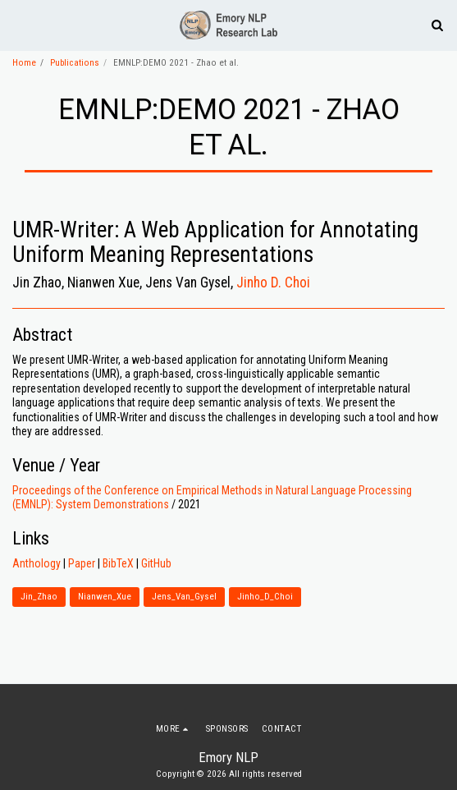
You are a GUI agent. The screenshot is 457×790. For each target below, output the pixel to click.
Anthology (36, 563)
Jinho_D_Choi (265, 596)
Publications (74, 62)
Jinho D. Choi (273, 282)
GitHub (156, 563)
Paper (81, 563)
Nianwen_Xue (104, 596)
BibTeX (118, 563)
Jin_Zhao (39, 596)
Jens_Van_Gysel (184, 596)
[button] (18, 24)
